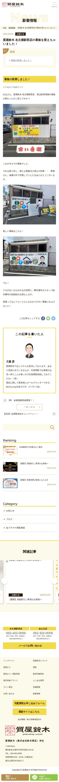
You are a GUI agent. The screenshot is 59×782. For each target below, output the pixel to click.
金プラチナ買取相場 (15, 528)
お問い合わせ (8, 694)
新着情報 (12, 28)
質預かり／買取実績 (11, 674)
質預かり (7, 667)
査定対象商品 (38, 674)
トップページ (8, 661)
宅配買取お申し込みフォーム (29, 703)
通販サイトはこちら (29, 711)
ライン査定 (7, 687)
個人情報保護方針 (34, 719)
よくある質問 (38, 680)
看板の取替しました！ (21, 60)
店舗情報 (36, 687)
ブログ (9, 519)
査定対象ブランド (10, 680)
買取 (35, 667)
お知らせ (10, 511)
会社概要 (21, 719)
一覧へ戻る (29, 407)
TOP (4, 28)
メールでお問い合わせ (30, 645)
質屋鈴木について (40, 661)
